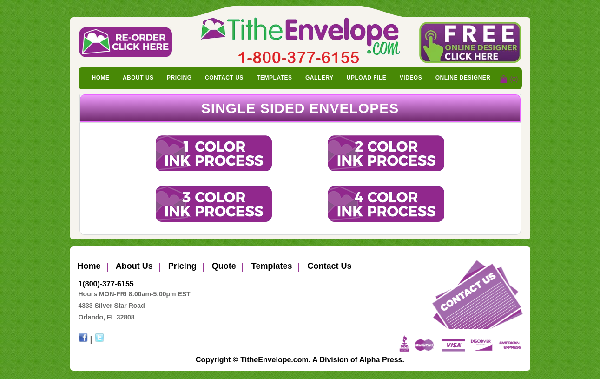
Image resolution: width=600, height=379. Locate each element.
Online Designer (463, 77)
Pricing (179, 77)
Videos (411, 77)
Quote (223, 266)
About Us (138, 77)
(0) (514, 79)
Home (101, 77)
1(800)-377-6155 (106, 284)
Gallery (319, 77)
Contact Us (224, 77)
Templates (274, 77)
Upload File (367, 77)
